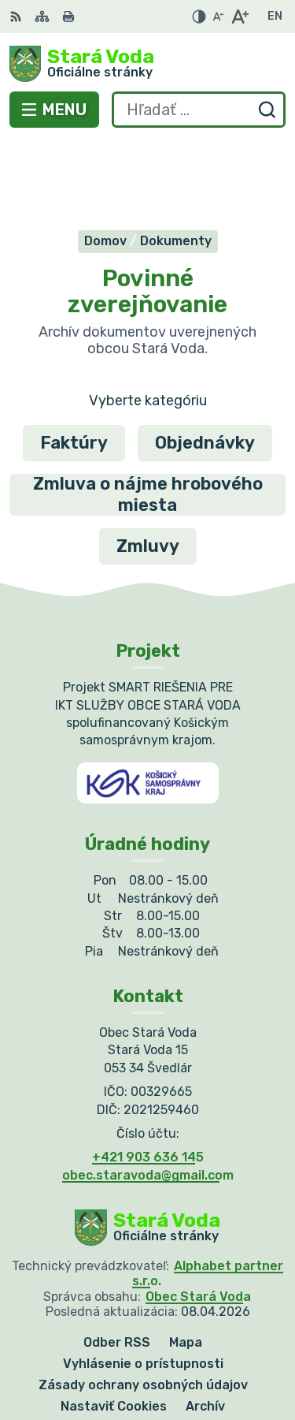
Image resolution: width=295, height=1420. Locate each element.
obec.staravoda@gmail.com (148, 1097)
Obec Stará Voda (198, 1219)
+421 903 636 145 (148, 1080)
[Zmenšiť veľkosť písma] (218, 16)
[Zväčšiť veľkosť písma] (239, 16)
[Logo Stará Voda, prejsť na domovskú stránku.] (147, 64)
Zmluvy (147, 468)
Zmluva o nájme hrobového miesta (148, 417)
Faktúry (74, 365)
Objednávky (205, 365)
